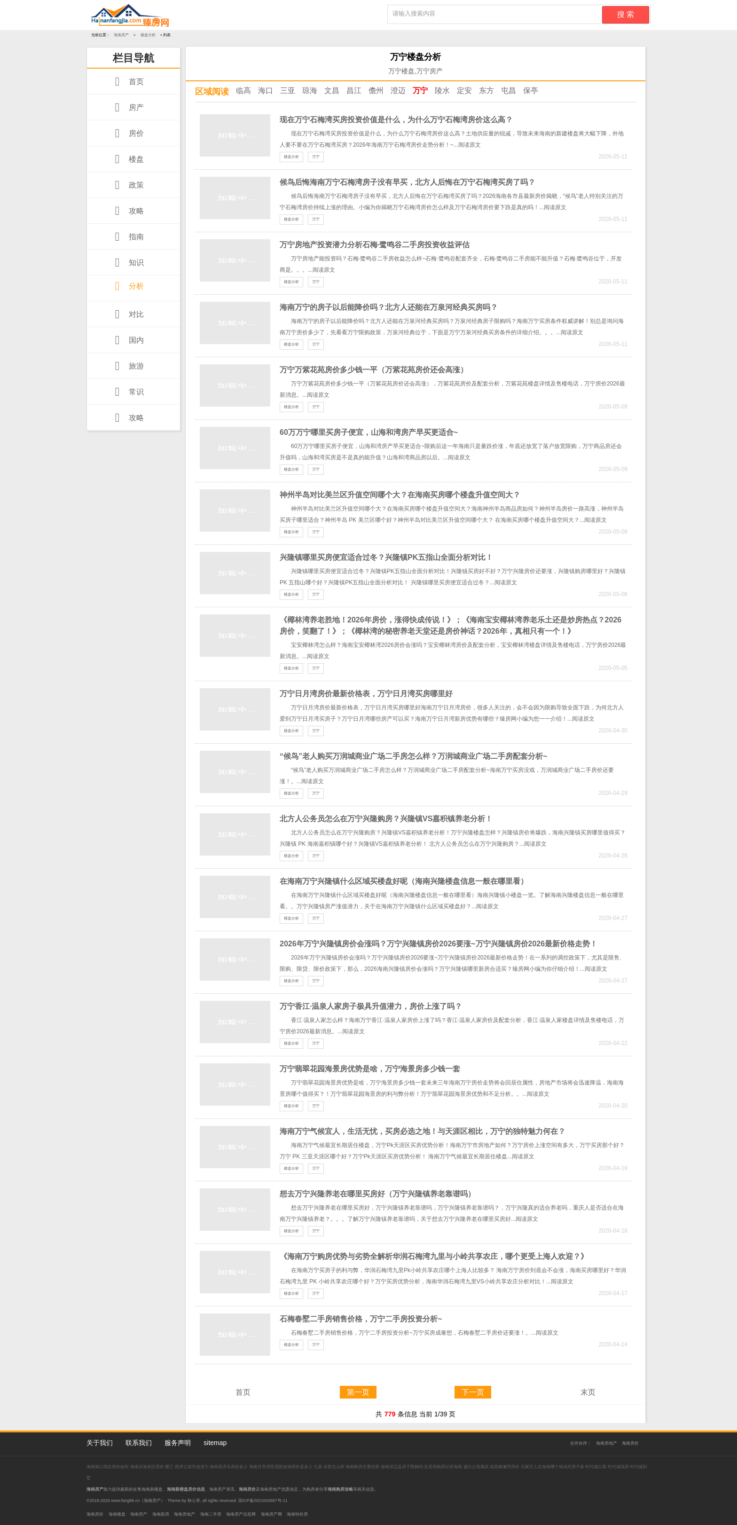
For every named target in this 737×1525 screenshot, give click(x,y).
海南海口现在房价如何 (108, 1466)
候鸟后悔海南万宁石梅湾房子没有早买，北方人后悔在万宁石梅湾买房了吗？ (407, 182)
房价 (127, 133)
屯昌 (508, 90)
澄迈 (398, 90)
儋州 (376, 90)
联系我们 (138, 1442)
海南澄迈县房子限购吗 (402, 1466)
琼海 (309, 90)
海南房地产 (606, 1443)
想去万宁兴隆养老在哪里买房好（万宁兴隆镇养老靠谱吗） (377, 1194)
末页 (588, 1392)
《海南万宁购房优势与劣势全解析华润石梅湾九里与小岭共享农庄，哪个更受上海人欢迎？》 (434, 1256)
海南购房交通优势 (363, 1466)
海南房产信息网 (241, 1514)
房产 (127, 107)
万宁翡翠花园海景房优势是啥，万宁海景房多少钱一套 (370, 1069)
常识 (127, 392)
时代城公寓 (595, 1466)
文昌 (331, 90)
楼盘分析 (148, 35)
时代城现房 (618, 1466)
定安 (464, 90)
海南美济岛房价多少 (229, 1466)
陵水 (442, 90)
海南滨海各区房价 (147, 1466)
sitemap (215, 1442)
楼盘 (127, 159)
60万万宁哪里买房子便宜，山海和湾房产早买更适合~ (369, 432)
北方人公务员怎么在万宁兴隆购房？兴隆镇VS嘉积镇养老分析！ (386, 819)
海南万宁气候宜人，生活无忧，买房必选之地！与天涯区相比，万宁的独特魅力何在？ (422, 1131)
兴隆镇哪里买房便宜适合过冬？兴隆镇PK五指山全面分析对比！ (386, 557)
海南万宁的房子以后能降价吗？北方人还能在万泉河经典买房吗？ (389, 307)
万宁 (420, 90)
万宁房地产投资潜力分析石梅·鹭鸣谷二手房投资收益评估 (375, 245)
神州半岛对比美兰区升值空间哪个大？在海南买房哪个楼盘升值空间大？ (400, 495)
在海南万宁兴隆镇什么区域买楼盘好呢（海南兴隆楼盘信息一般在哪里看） (404, 881)
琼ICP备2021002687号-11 (263, 1500)
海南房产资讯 (222, 1489)
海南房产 (121, 35)
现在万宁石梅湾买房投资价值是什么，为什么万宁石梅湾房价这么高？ (396, 120)
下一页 (473, 1392)
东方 (486, 90)
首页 (127, 81)
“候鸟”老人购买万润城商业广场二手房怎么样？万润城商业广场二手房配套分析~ (413, 756)
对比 (127, 314)
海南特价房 (297, 1514)
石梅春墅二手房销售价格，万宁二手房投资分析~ (361, 1319)
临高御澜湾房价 (504, 1466)
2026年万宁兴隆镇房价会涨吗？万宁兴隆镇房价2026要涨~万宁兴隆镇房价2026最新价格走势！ (438, 944)
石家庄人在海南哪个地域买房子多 (553, 1466)
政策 (127, 185)
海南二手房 (210, 1514)
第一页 (358, 1392)
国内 (127, 340)
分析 (127, 286)
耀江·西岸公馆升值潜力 (187, 1466)
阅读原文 (469, 144)
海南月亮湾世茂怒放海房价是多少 (281, 1466)
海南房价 (630, 1443)
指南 (127, 237)
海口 (265, 90)
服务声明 (178, 1442)
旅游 (127, 366)
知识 (127, 262)
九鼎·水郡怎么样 (329, 1466)
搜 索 (625, 14)
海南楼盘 (117, 1514)
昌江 (353, 90)
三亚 (287, 90)
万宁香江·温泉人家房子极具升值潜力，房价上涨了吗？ (371, 1006)
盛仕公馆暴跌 (476, 1466)
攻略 (127, 211)
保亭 (530, 90)
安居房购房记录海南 (443, 1466)
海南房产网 (271, 1514)
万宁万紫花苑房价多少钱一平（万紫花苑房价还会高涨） (374, 370)
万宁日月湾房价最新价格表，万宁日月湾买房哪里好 (366, 694)
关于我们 (99, 1442)
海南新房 (160, 1514)
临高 (243, 90)
